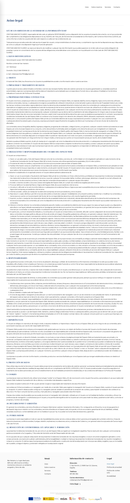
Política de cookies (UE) (113, 472)
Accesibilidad (111, 476)
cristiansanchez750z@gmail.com (81, 480)
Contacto (117, 7)
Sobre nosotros (96, 7)
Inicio (87, 7)
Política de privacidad (114, 467)
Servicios (108, 7)
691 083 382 (74, 474)
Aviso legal (110, 464)
